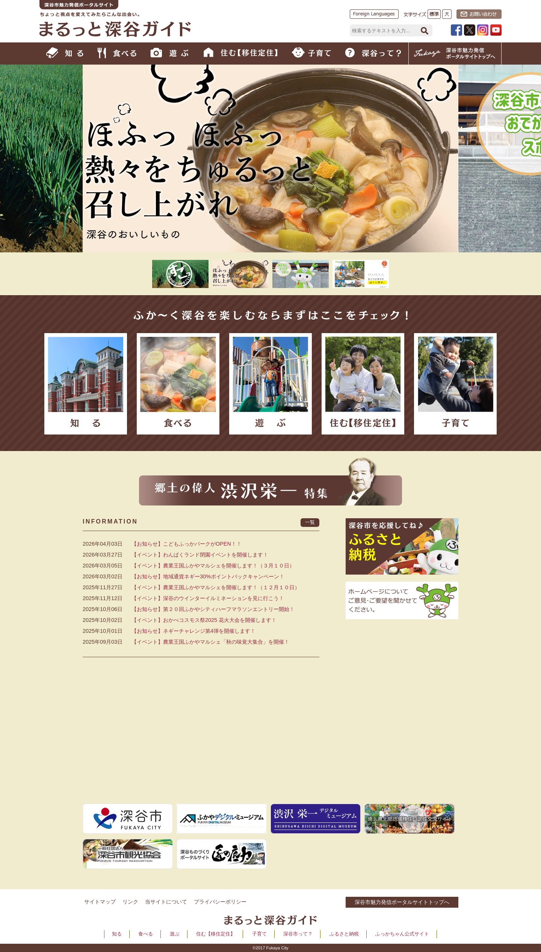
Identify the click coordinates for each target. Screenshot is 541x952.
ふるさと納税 (344, 934)
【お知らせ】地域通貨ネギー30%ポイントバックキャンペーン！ (207, 576)
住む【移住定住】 (215, 934)
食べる (145, 934)
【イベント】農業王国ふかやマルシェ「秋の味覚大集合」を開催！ (210, 642)
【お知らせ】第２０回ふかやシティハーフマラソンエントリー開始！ (213, 609)
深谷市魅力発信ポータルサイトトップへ (402, 902)
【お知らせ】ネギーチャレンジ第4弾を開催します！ (193, 631)
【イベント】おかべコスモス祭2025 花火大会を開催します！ (204, 620)
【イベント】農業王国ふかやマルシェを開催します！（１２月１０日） (215, 587)
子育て (259, 934)
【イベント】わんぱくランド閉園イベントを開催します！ (199, 555)
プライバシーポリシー (220, 902)
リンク (130, 902)
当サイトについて (166, 902)
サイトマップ (100, 902)
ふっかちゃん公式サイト (402, 934)
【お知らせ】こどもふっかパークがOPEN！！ (186, 544)
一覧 (310, 522)
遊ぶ (175, 934)
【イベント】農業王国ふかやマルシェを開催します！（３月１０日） (213, 566)
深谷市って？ (298, 934)
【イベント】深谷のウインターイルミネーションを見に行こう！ (207, 598)
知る (117, 934)
